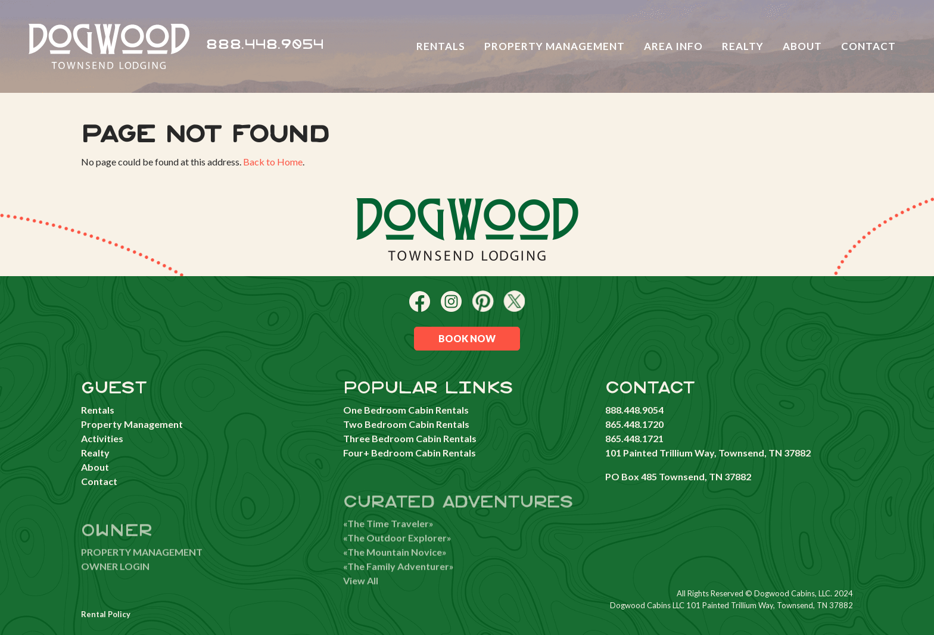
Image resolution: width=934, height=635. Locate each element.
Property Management (554, 46)
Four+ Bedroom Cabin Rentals (409, 452)
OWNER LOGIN (115, 580)
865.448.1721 (634, 438)
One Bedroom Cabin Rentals (406, 409)
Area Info (673, 46)
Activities (102, 438)
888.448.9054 (265, 45)
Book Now (467, 338)
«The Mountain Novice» (395, 566)
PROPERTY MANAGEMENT (142, 566)
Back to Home (273, 161)
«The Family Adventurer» (398, 580)
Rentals (440, 46)
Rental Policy (105, 614)
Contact (868, 46)
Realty (743, 46)
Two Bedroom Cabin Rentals (406, 424)
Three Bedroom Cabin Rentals (410, 438)
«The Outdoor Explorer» (397, 552)
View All (360, 594)
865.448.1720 (634, 424)
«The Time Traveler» (388, 537)
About (802, 46)
